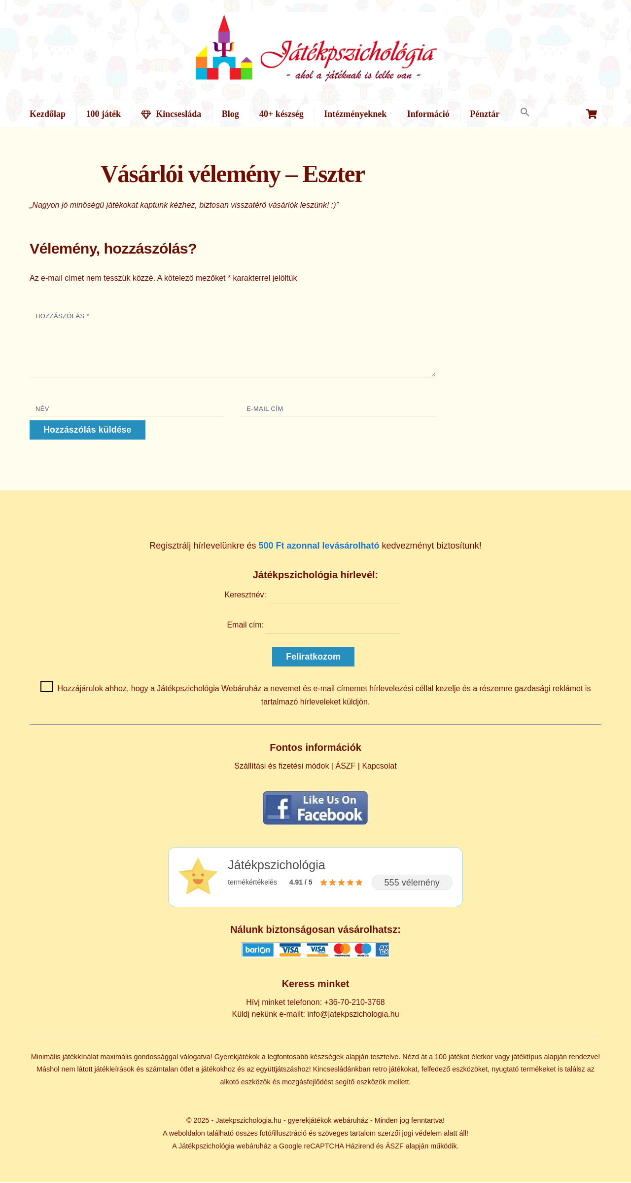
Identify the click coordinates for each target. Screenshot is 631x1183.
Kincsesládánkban (342, 1070)
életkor (481, 1057)
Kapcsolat (379, 767)
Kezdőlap (48, 114)
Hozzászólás (62, 317)
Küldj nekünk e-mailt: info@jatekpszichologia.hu (315, 1015)
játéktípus (527, 1057)
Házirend (360, 1146)
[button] (525, 112)
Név (42, 409)
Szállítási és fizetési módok (281, 767)
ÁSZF (345, 767)
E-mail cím (264, 409)
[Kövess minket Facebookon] (315, 825)
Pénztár (484, 114)
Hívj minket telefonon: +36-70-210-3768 (315, 1002)
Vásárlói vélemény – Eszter (233, 174)
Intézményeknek (355, 114)
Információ (428, 114)
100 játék (103, 114)
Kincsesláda (171, 114)
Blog (230, 114)
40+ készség (281, 114)
